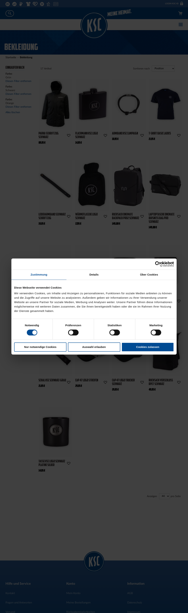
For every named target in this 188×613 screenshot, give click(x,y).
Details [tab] (94, 274)
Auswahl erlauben (94, 346)
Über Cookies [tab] (149, 274)
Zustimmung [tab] (39, 274)
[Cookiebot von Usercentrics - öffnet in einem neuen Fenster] (158, 264)
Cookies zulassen (147, 346)
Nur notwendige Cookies (40, 346)
